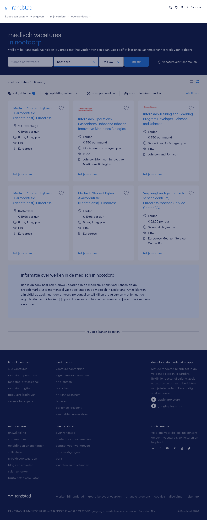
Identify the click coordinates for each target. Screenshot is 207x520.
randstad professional (23, 381)
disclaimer (176, 496)
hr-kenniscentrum (68, 394)
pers (59, 458)
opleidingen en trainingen (26, 445)
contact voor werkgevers (73, 445)
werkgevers (39, 16)
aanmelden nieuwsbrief (72, 414)
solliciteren (15, 452)
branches (62, 388)
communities (17, 439)
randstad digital (19, 388)
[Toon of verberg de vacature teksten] (194, 82)
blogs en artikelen (20, 465)
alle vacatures (17, 369)
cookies (159, 496)
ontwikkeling (17, 432)
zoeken (137, 61)
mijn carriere (17, 426)
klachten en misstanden (72, 465)
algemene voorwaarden (72, 375)
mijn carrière (59, 16)
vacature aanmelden (70, 369)
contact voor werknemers (74, 439)
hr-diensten (64, 381)
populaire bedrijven (22, 394)
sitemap (193, 496)
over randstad (81, 16)
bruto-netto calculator (23, 478)
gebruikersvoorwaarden (105, 496)
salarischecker (18, 471)
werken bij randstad (70, 496)
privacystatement (138, 496)
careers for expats (20, 401)
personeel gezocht (69, 407)
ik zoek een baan (16, 16)
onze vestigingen (68, 452)
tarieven (61, 401)
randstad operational (23, 375)
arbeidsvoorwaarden (22, 458)
